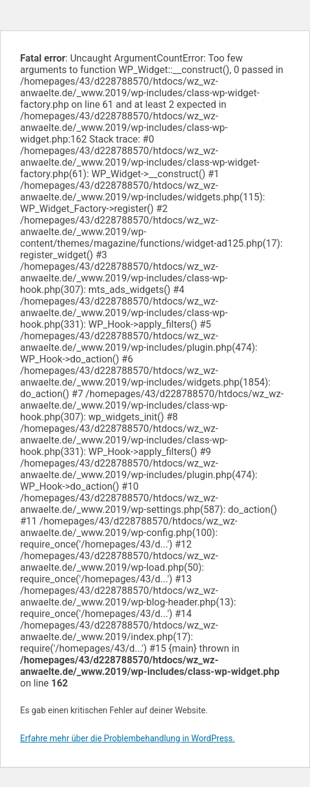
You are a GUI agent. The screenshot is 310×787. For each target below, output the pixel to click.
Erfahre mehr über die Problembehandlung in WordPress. (127, 738)
